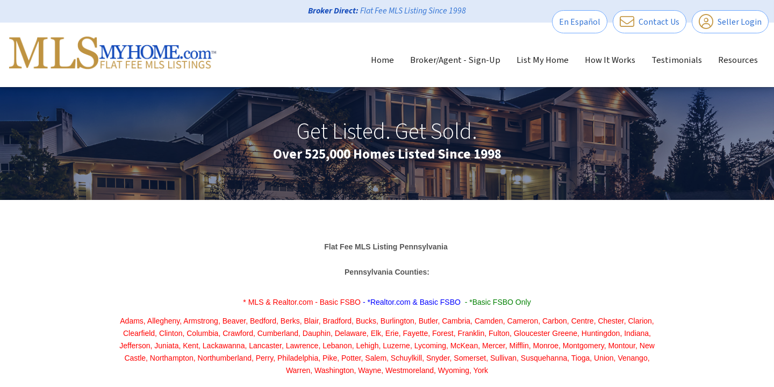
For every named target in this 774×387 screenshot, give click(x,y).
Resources (738, 60)
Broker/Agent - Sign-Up (455, 60)
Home (382, 60)
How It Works (610, 60)
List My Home (543, 60)
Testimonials (676, 60)
